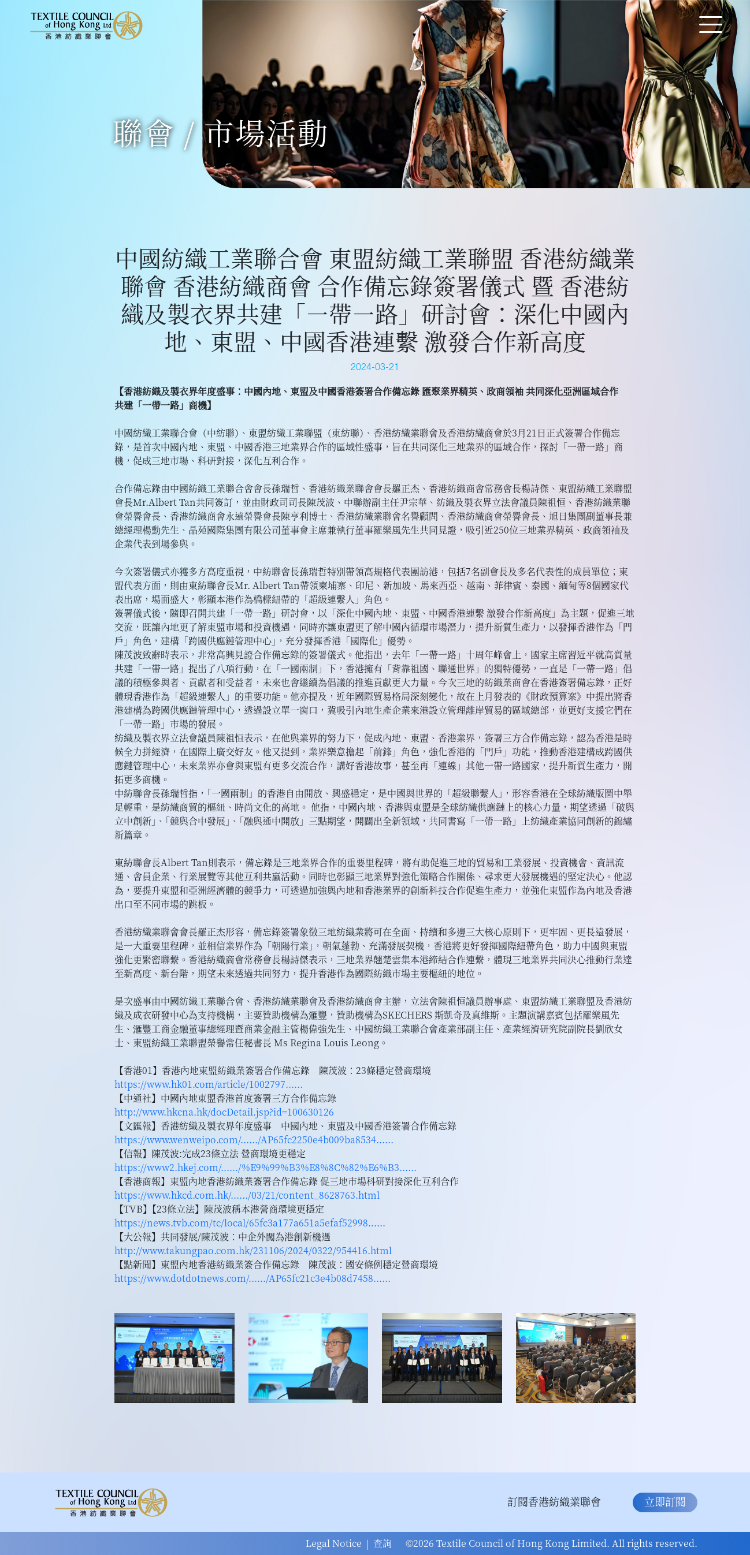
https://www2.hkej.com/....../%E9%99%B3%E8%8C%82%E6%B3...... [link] (265, 1167)
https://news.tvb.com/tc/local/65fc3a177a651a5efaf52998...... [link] (249, 1222)
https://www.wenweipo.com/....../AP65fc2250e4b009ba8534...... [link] (253, 1139)
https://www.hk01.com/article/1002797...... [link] (208, 1084)
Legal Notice (334, 1543)
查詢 (382, 1543)
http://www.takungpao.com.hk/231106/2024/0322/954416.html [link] (253, 1250)
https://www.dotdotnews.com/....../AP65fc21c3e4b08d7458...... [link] (252, 1278)
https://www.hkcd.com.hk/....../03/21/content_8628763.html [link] (247, 1195)
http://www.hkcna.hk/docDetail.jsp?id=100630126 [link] (224, 1111)
